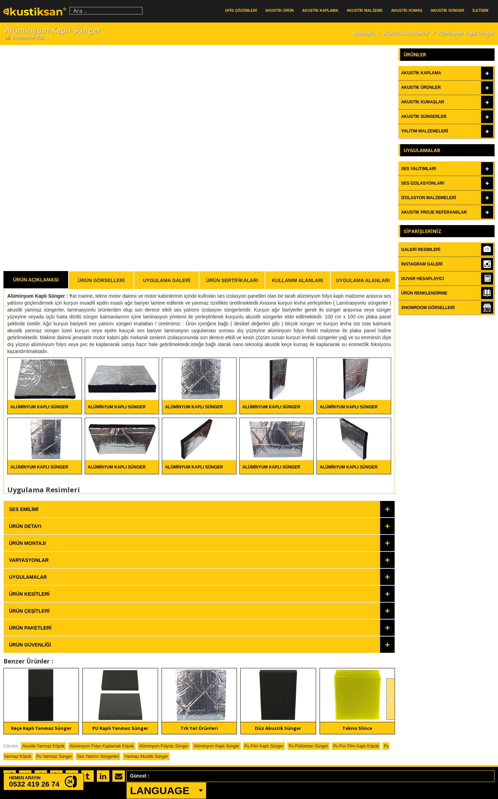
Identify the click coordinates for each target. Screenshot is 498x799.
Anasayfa (364, 32)
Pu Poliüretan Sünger (308, 746)
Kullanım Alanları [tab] (297, 280)
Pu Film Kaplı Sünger (264, 746)
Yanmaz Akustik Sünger (146, 756)
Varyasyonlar (29, 560)
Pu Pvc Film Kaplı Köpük (356, 746)
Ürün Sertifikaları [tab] (232, 280)
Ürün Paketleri (30, 628)
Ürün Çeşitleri (29, 611)
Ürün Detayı (25, 526)
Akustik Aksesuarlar (406, 32)
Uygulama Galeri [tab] (166, 280)
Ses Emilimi (23, 509)
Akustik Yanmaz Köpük (43, 746)
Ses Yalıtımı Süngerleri (98, 756)
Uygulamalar (28, 577)
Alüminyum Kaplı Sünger (36, 296)
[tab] (199, 509)
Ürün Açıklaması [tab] (36, 279)
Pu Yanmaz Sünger (54, 756)
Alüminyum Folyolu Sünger (163, 746)
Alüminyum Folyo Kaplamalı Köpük (102, 746)
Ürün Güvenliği (30, 645)
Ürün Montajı (27, 543)
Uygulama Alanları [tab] (363, 280)
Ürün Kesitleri (29, 594)
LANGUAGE (160, 790)
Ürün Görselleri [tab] (101, 280)
